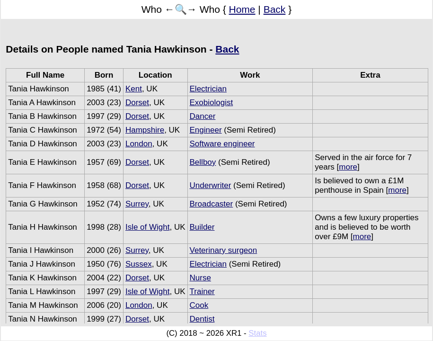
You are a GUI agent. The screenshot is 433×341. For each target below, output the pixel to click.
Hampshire (144, 130)
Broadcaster (211, 203)
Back (275, 9)
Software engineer (222, 143)
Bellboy (203, 162)
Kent (133, 88)
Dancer (203, 116)
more (348, 166)
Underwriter (210, 185)
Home (242, 9)
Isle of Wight (147, 227)
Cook (199, 305)
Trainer (202, 291)
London (138, 143)
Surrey (137, 203)
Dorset (137, 102)
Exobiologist (211, 102)
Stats (257, 333)
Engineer (206, 130)
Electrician (208, 88)
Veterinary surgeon (223, 250)
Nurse (200, 277)
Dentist (202, 318)
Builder (202, 227)
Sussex (138, 264)
